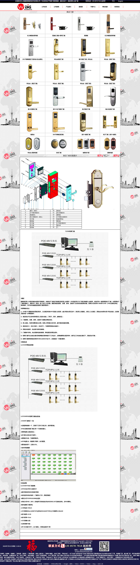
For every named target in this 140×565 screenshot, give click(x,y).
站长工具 (100, 564)
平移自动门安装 (40, 557)
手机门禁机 (60, 555)
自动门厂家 (111, 553)
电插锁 (7, 553)
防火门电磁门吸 (116, 555)
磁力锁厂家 (127, 553)
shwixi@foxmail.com (85, 551)
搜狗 (71, 564)
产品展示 (68, 7)
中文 (113, 1)
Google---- (67, 564)
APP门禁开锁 (52, 555)
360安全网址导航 (56, 564)
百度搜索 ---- (47, 564)
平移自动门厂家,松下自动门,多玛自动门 (57, 557)
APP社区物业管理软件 (75, 555)
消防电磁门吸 (96, 555)
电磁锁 (13, 553)
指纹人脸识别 (39, 553)
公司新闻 (56, 7)
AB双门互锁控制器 (41, 555)
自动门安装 (57, 553)
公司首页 (44, 7)
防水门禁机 (23, 555)
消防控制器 (103, 555)
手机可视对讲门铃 (126, 555)
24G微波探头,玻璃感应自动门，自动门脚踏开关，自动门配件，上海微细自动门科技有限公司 (105, 557)
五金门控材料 (20, 557)
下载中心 (92, 7)
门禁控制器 (31, 553)
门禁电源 (18, 553)
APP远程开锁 (88, 555)
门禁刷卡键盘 (49, 553)
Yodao (88, 564)
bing (94, 564)
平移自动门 (65, 553)
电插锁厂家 (119, 553)
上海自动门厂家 (29, 557)
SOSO (82, 564)
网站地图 (105, 7)
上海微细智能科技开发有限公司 (31, 1)
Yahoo (77, 564)
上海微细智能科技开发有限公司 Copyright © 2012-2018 (75, 541)
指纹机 (24, 553)
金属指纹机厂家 (13, 555)
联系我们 (117, 7)
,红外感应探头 (73, 557)
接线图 (81, 7)
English (120, 1)
